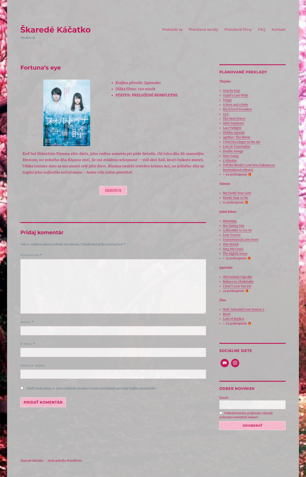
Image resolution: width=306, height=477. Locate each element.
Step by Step (231, 91)
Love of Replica (233, 319)
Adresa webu (32, 365)
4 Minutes (230, 160)
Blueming (230, 221)
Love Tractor (232, 235)
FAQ (261, 29)
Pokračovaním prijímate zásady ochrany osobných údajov (246, 415)
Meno (27, 322)
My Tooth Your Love (237, 193)
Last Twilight (232, 128)
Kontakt (279, 29)
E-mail (27, 344)
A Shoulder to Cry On (237, 230)
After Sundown (233, 123)
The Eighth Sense (235, 254)
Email (223, 398)
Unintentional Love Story (240, 240)
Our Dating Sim (233, 226)
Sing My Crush (233, 249)
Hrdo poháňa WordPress (65, 461)
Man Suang (231, 156)
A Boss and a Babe (235, 105)
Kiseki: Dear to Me (235, 198)
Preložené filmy (238, 29)
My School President (237, 109)
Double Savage (233, 151)
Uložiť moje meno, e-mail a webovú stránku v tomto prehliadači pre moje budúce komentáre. (91, 388)
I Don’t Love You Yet (237, 286)
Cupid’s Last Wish (235, 95)
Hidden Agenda (234, 133)
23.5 (226, 114)
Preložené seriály (203, 29)
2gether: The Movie (236, 137)
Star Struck (231, 244)
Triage (227, 100)
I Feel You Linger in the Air (241, 142)
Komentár (31, 255)
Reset (227, 314)
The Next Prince (234, 119)
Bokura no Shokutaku (238, 281)
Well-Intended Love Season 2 (243, 309)
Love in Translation (236, 147)
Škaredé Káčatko (55, 30)
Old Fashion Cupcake (237, 277)
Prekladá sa (172, 29)
